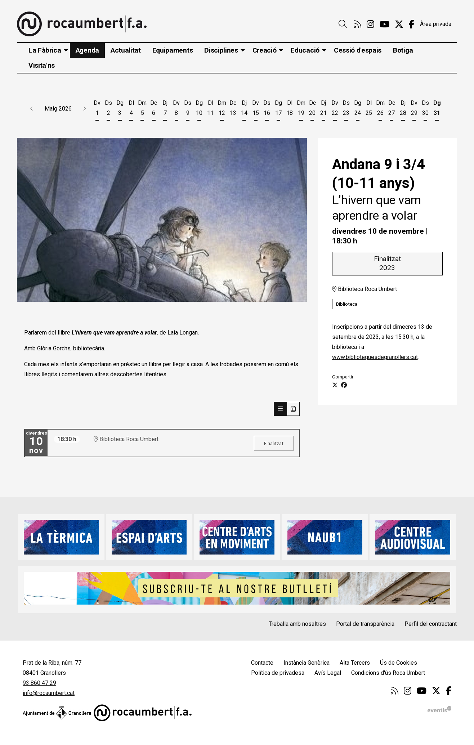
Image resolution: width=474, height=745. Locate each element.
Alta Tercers (355, 662)
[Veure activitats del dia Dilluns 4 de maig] (131, 109)
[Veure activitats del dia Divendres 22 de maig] (335, 109)
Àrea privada (435, 24)
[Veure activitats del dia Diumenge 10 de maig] (199, 109)
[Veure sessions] (280, 409)
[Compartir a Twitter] (335, 385)
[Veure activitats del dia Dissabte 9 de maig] (188, 109)
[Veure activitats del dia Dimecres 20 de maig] (312, 109)
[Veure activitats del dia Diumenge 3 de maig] (120, 109)
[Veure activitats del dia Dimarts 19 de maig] (301, 109)
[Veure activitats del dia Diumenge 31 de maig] (437, 109)
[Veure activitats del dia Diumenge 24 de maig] (357, 109)
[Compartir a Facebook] (344, 385)
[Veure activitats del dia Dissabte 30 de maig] (425, 109)
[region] (162, 220)
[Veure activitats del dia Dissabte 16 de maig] (267, 109)
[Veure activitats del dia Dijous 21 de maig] (323, 109)
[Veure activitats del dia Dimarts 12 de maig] (222, 109)
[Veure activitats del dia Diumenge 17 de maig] (278, 109)
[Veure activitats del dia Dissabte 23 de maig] (346, 109)
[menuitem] (357, 24)
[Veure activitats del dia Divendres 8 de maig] (176, 109)
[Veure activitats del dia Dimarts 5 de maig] (142, 109)
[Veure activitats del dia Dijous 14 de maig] (244, 109)
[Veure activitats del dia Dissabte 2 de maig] (108, 109)
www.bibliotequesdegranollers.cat (375, 357)
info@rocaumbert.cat (49, 693)
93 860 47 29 (39, 682)
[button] (31, 109)
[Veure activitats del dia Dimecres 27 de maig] (391, 109)
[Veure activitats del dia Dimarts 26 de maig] (380, 109)
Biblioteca (346, 304)
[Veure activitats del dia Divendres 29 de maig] (414, 109)
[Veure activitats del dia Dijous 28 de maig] (403, 109)
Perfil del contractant (430, 623)
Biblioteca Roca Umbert (364, 289)
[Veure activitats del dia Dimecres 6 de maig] (153, 109)
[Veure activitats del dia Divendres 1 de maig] (97, 109)
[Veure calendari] (293, 409)
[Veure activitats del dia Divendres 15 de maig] (255, 109)
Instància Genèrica (306, 662)
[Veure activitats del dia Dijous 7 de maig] (165, 109)
